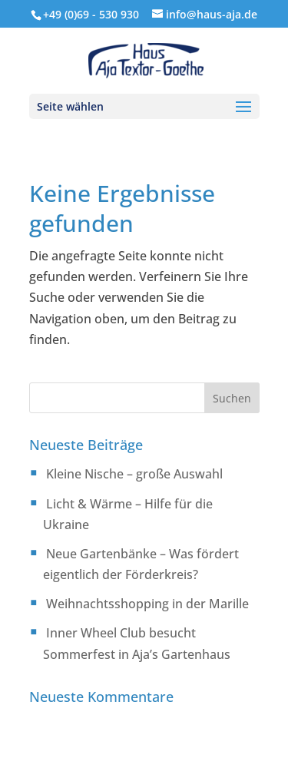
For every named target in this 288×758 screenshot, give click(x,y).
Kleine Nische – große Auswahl (134, 473)
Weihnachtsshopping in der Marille (147, 603)
